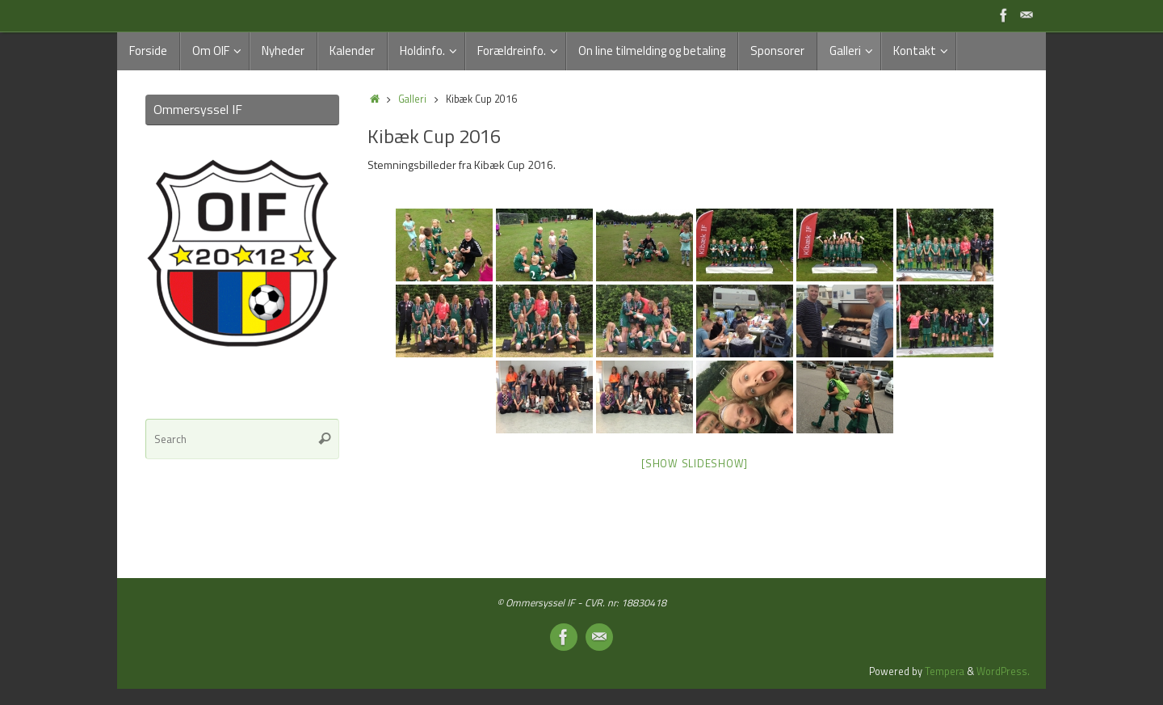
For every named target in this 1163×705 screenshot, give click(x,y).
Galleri (412, 99)
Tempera (944, 671)
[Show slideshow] (694, 463)
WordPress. (1003, 671)
